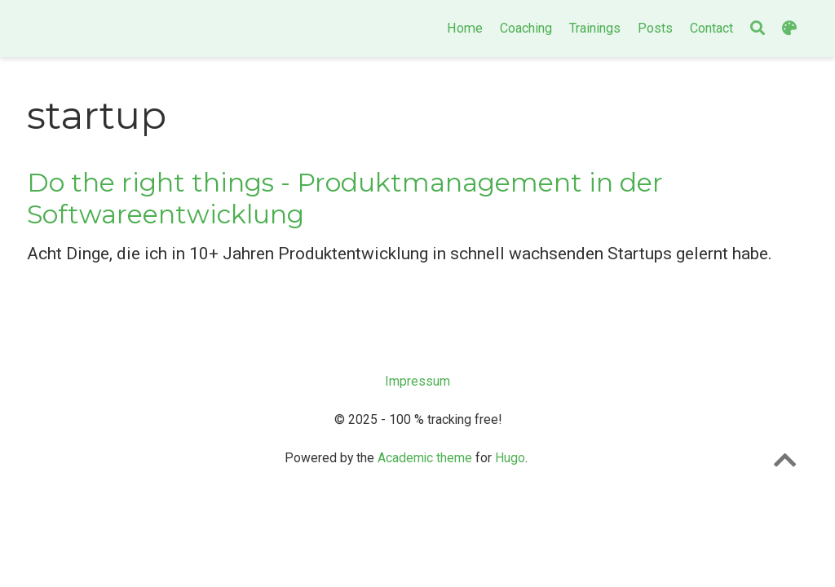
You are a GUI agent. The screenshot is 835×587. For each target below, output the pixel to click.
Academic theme (425, 458)
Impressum (417, 381)
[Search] (757, 29)
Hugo (510, 458)
